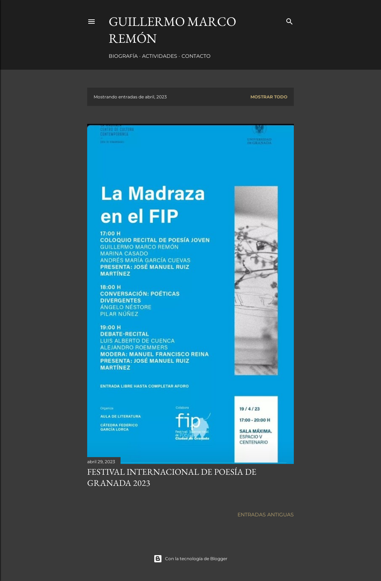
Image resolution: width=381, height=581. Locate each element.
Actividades (159, 56)
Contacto (196, 56)
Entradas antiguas (265, 514)
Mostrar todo (268, 96)
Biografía (123, 56)
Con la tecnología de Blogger (190, 558)
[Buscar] (289, 20)
